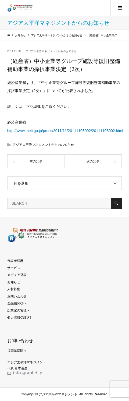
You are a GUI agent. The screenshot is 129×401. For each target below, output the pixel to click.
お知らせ (13, 282)
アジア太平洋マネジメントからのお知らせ (51, 51)
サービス (13, 268)
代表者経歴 (15, 261)
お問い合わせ (17, 296)
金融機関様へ (17, 303)
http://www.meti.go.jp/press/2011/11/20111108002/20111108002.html (65, 131)
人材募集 (13, 289)
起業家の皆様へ (18, 310)
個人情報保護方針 (20, 318)
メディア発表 (17, 275)
